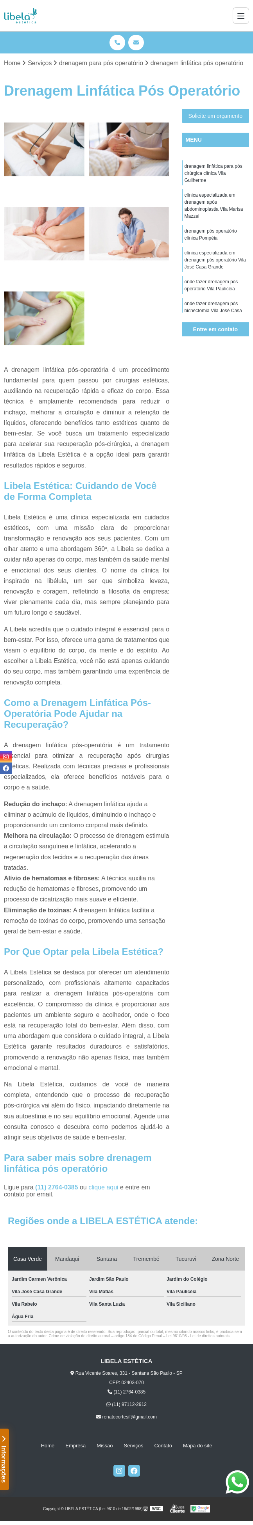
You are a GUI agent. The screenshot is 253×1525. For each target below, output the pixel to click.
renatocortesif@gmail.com (126, 1417)
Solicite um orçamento (215, 116)
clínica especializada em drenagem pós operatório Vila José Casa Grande (215, 260)
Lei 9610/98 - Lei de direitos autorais (198, 1336)
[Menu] (240, 15)
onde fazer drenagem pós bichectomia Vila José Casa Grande (213, 310)
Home (48, 1446)
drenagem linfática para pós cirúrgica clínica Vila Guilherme (213, 173)
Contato (163, 1446)
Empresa (75, 1446)
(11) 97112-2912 (126, 1404)
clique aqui (103, 1187)
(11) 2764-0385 (57, 1187)
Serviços (134, 1446)
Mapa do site (197, 1446)
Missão (105, 1446)
